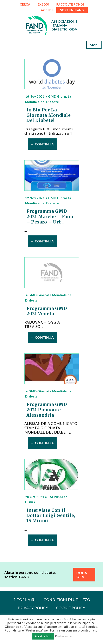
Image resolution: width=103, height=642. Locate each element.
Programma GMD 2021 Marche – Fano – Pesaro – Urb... (49, 217)
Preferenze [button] (63, 636)
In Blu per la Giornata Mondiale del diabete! (48, 115)
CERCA (25, 4)
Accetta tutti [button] (43, 636)
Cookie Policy (70, 608)
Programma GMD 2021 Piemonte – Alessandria (46, 410)
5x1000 (43, 4)
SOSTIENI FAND (72, 10)
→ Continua (42, 144)
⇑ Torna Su (24, 600)
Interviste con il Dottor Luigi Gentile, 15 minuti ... (50, 516)
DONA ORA (81, 575)
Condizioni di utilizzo (67, 600)
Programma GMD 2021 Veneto (46, 311)
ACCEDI (47, 10)
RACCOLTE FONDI (70, 4)
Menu (94, 45)
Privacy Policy (33, 608)
